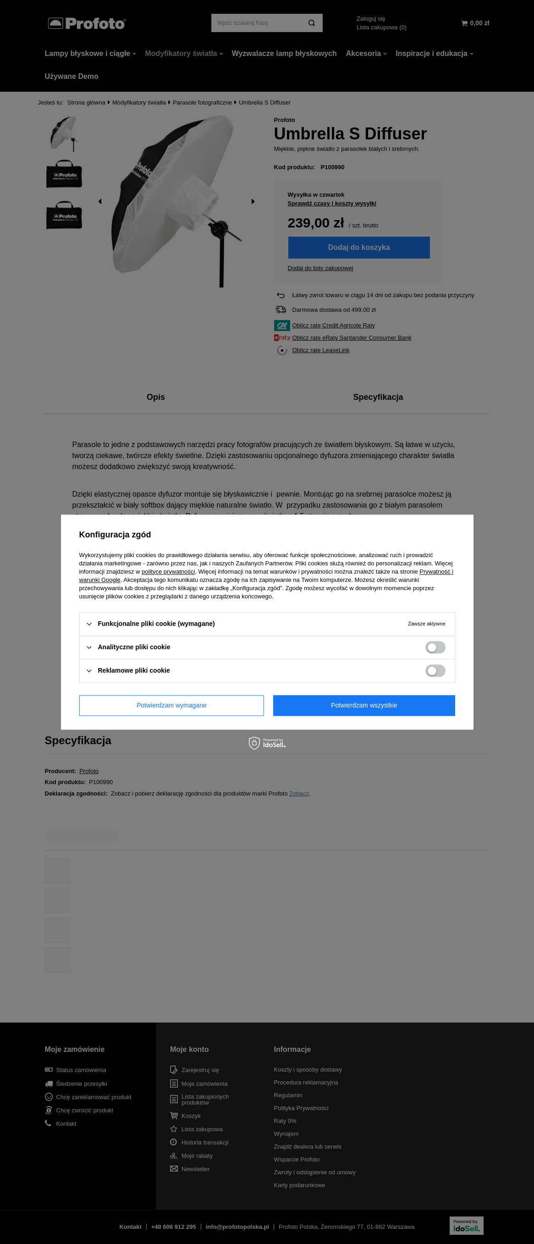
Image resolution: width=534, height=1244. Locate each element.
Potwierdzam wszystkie (364, 705)
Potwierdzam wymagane (172, 705)
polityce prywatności (168, 571)
